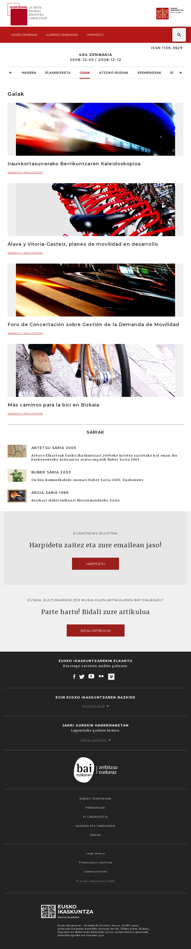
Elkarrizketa (57, 73)
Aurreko (62, 35)
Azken (24, 35)
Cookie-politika (95, 871)
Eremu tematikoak (95, 798)
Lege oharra (95, 853)
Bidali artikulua (96, 630)
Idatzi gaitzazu (95, 740)
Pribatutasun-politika (95, 862)
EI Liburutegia (95, 816)
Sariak (95, 835)
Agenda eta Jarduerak (95, 826)
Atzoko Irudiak (113, 73)
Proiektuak (95, 807)
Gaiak (85, 73)
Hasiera (29, 73)
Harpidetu (95, 35)
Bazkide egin (95, 706)
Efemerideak (149, 73)
